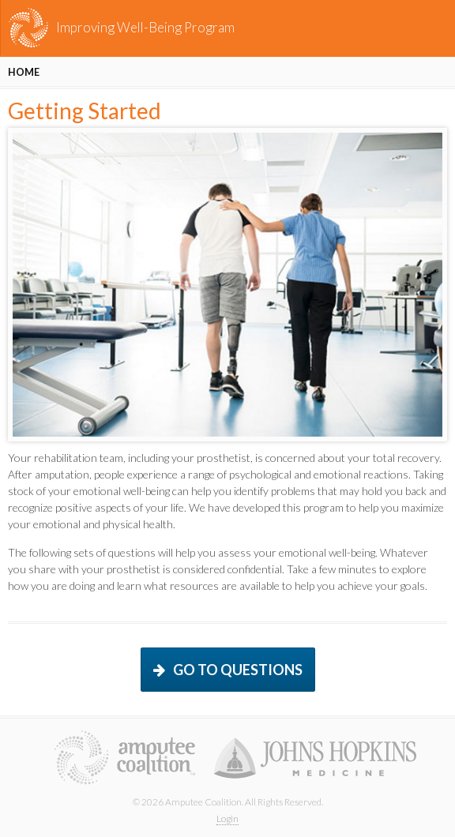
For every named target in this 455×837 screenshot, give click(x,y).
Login (227, 818)
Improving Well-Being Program (145, 27)
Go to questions (238, 669)
